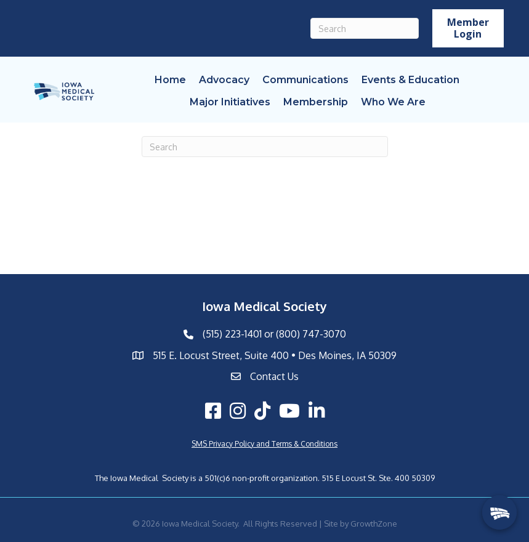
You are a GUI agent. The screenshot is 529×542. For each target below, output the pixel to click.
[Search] (364, 28)
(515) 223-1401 (232, 334)
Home (170, 80)
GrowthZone (373, 523)
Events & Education (410, 80)
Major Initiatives (230, 102)
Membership (315, 102)
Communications (305, 80)
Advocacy (224, 80)
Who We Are (393, 102)
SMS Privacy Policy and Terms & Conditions (264, 443)
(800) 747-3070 (311, 334)
